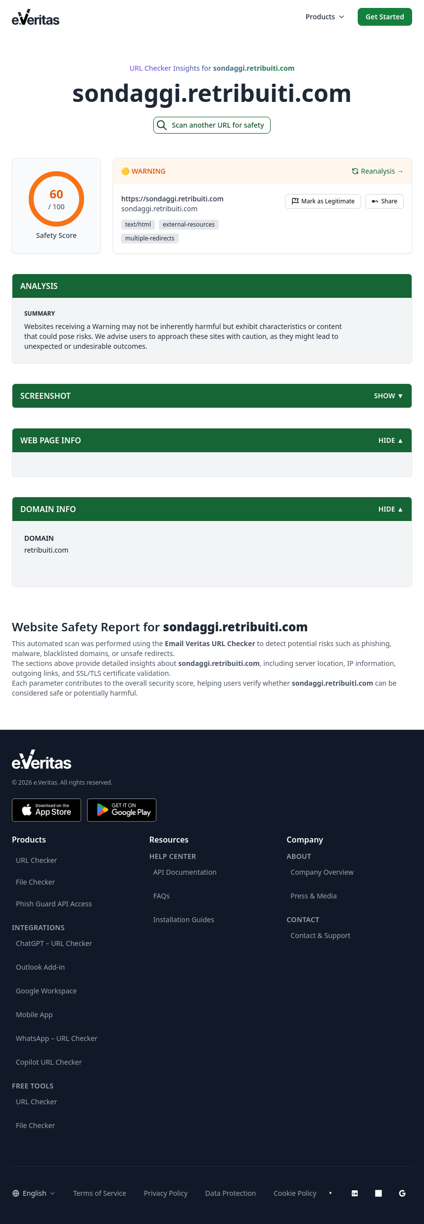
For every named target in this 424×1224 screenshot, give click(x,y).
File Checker (35, 882)
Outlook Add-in (40, 967)
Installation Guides (183, 919)
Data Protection (230, 1193)
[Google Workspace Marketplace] (402, 1193)
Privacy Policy (166, 1193)
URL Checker (36, 860)
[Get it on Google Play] (121, 810)
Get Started (385, 16)
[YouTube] (331, 1193)
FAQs (161, 895)
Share (384, 201)
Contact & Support (320, 935)
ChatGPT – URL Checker (54, 943)
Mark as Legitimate (323, 201)
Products (325, 16)
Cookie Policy (295, 1193)
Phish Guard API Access (54, 903)
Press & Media (313, 895)
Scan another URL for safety (210, 125)
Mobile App (34, 1014)
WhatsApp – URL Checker (56, 1038)
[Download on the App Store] (46, 810)
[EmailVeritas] (35, 16)
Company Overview (321, 872)
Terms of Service (100, 1193)
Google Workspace (46, 990)
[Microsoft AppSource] (378, 1193)
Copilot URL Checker (49, 1062)
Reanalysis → (377, 171)
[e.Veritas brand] (212, 759)
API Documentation (185, 872)
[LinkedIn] (355, 1193)
